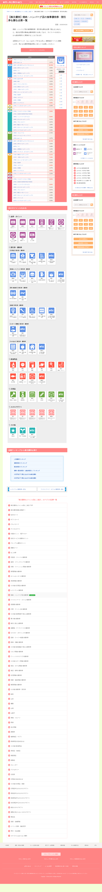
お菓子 (13, 718)
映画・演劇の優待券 (17, 646)
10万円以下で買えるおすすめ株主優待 (25, 475)
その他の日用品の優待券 (18, 588)
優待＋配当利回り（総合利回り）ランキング (27, 471)
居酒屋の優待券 (15, 607)
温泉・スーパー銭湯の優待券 (19, 641)
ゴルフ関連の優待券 (17, 656)
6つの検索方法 (83, 2)
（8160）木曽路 (17, 100)
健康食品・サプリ (16, 742)
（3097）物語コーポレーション (21, 125)
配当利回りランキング (20, 467)
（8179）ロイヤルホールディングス (22, 130)
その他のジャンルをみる (86, 158)
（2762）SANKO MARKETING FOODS (23, 114)
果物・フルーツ (15, 723)
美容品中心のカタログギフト (19, 800)
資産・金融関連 (15, 829)
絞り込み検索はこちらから (82, 30)
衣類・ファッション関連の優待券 (21, 569)
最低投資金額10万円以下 (83, 134)
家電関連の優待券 (16, 574)
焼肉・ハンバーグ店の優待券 (19, 598)
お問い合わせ (27, 874)
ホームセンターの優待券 (18, 579)
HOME (31, 2)
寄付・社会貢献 (15, 839)
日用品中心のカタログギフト (19, 795)
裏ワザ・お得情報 (64, 2)
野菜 (12, 728)
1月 (61, 75)
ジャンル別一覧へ (61, 65)
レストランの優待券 (17, 593)
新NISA (92, 2)
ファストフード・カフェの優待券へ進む (52, 490)
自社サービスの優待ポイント (19, 540)
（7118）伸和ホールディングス (21, 87)
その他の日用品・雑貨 (17, 791)
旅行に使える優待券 (17, 627)
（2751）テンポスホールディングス (22, 106)
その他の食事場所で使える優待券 (21, 617)
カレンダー (14, 771)
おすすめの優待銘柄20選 (83, 168)
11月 (61, 105)
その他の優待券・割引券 (18, 694)
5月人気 (82, 18)
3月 (61, 81)
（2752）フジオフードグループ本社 (22, 111)
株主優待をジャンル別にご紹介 (23, 11)
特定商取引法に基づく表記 (62, 874)
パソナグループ (80, 70)
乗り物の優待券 (15, 622)
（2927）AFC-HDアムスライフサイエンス (23, 65)
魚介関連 (13, 733)
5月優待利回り (88, 18)
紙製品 (13, 766)
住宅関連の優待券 (16, 680)
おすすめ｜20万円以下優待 (83, 175)
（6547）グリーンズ (18, 198)
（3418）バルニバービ (18, 133)
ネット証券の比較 (52, 2)
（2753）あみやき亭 (18, 78)
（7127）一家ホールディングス (21, 89)
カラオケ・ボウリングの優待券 (20, 636)
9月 (61, 99)
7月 (61, 93)
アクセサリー (15, 776)
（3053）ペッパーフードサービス (21, 117)
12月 (61, 108)
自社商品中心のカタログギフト (20, 810)
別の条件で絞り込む (88, 139)
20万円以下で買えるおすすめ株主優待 (25, 479)
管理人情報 (75, 874)
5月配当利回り (77, 21)
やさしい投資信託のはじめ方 (77, 867)
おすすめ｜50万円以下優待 (83, 178)
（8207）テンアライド (18, 103)
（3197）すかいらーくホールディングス (23, 127)
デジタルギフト (15, 530)
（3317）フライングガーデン (20, 84)
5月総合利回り (84, 21)
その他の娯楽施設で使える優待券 (21, 651)
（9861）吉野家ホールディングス (21, 73)
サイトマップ (38, 874)
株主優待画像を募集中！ (18, 511)
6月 (61, 90)
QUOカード (14, 516)
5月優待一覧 (76, 18)
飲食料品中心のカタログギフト (20, 805)
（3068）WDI (16, 81)
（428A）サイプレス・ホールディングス (23, 76)
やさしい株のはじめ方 (25, 867)
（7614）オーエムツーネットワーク (22, 59)
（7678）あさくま (17, 62)
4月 (61, 84)
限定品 (13, 824)
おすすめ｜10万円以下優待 (83, 173)
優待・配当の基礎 (40, 2)
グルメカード (15, 525)
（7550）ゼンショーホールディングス (22, 92)
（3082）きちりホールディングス (21, 119)
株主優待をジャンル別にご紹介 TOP (22, 506)
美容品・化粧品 (15, 757)
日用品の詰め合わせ (17, 786)
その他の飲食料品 (16, 752)
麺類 (12, 709)
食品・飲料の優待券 (17, 675)
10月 (61, 102)
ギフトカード (15, 521)
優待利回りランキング (20, 464)
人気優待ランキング (20, 460)
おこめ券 (13, 554)
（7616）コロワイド (18, 97)
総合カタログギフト (17, 815)
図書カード (14, 550)
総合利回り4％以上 (83, 130)
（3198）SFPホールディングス (20, 68)
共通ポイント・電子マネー (19, 535)
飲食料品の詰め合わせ (17, 747)
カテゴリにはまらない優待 (19, 844)
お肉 (12, 713)
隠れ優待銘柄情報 (81, 183)
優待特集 (74, 2)
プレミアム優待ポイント (18, 545)
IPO (98, 2)
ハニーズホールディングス (83, 64)
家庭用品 (13, 762)
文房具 (13, 781)
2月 (61, 78)
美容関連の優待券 (16, 583)
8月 (61, 96)
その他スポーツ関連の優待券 (19, 665)
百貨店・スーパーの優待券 (19, 559)
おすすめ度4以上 (83, 126)
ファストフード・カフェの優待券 (21, 603)
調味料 (13, 738)
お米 (12, 704)
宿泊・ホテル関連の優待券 (19, 670)
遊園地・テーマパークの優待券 (20, 631)
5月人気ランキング (88, 74)
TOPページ (10, 11)
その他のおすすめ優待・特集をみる (84, 187)
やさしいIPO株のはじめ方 (51, 867)
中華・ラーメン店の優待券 (19, 612)
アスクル (78, 67)
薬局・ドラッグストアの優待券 (20, 564)
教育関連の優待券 (16, 689)
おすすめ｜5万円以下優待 (83, 170)
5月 (61, 87)
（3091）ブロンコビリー (19, 122)
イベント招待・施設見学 (18, 834)
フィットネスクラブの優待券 (19, 660)
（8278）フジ (16, 70)
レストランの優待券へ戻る (18, 490)
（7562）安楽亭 (17, 95)
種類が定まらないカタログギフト (21, 820)
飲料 (12, 699)
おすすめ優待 (77, 24)
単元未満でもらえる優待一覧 (84, 180)
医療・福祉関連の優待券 (18, 685)
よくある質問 (48, 874)
